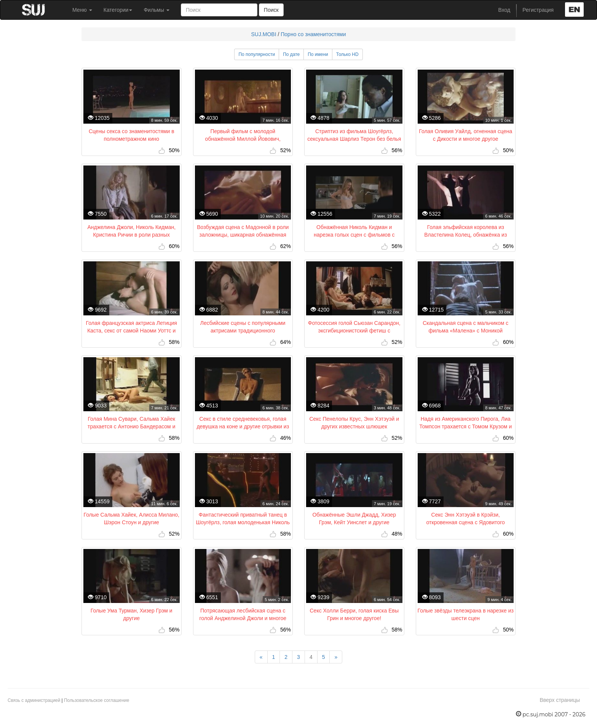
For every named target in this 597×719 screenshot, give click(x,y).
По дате (291, 54)
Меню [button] (82, 10)
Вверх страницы (560, 700)
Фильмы (156, 10)
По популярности (256, 54)
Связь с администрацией (34, 700)
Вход (504, 10)
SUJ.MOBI (263, 34)
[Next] (335, 657)
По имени (318, 54)
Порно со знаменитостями (313, 34)
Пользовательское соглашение (96, 700)
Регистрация (538, 10)
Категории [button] (118, 10)
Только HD (347, 54)
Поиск (271, 10)
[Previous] (261, 657)
